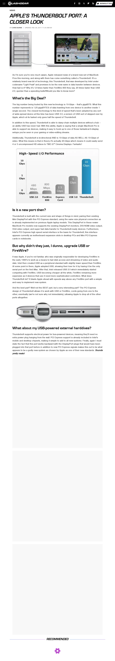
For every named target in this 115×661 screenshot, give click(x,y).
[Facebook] (75, 3)
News (12, 10)
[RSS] (93, 3)
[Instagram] (79, 3)
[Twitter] (84, 3)
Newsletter (104, 3)
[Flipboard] (88, 3)
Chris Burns (17, 28)
